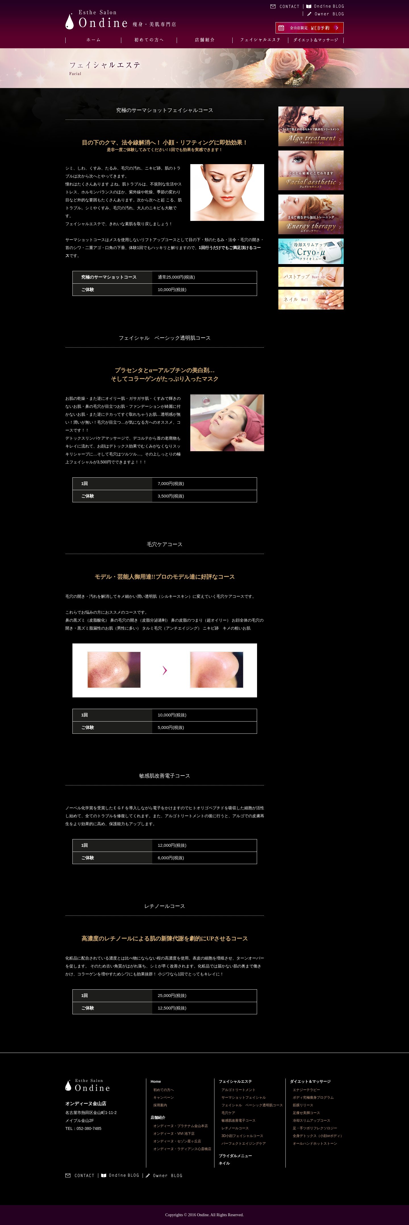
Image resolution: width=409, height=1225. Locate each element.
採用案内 (160, 1105)
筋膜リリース (303, 1105)
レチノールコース (235, 1128)
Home (156, 1081)
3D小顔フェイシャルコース (242, 1136)
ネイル (224, 1163)
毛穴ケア (228, 1113)
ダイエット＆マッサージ (310, 1081)
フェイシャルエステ (235, 1081)
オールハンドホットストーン (315, 1143)
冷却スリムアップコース (311, 1120)
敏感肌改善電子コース (239, 1120)
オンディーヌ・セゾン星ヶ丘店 (177, 1141)
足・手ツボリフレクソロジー (315, 1128)
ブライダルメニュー (235, 1156)
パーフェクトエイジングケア (244, 1143)
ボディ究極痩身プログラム (313, 1097)
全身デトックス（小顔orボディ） (318, 1136)
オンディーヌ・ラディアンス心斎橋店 (182, 1149)
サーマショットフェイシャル (244, 1097)
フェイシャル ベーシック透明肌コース (252, 1105)
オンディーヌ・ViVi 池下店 (173, 1134)
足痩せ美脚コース (306, 1113)
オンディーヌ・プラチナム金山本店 (180, 1126)
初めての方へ (163, 1090)
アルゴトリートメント (239, 1090)
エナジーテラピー (306, 1090)
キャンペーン (163, 1097)
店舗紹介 (158, 1117)
